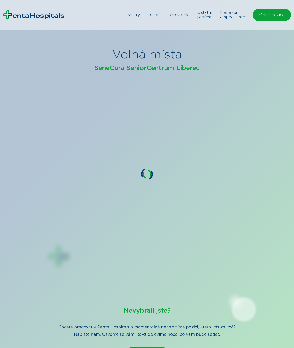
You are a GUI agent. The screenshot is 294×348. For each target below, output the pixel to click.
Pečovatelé (179, 15)
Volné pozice (272, 15)
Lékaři (154, 15)
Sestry (133, 15)
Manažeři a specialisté (232, 15)
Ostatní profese (205, 15)
